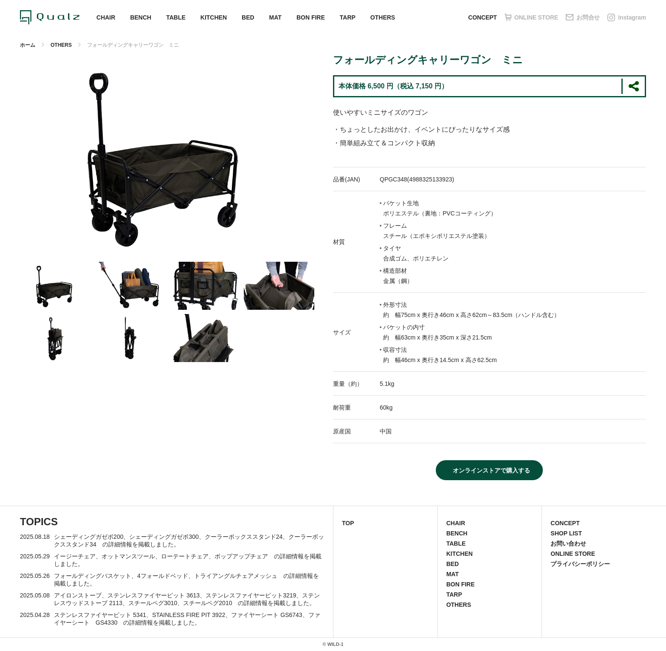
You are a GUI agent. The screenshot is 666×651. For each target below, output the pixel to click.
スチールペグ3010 (152, 603)
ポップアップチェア (241, 556)
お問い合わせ (568, 543)
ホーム (27, 45)
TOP (348, 523)
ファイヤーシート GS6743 (266, 614)
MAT (275, 17)
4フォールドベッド (162, 575)
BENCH (140, 17)
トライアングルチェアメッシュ (235, 575)
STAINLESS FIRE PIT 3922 (188, 614)
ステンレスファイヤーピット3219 (251, 595)
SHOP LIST (566, 533)
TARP (348, 17)
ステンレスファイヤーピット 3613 (153, 595)
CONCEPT (482, 17)
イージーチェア (75, 556)
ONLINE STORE (572, 553)
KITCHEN (213, 17)
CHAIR (105, 17)
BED (248, 17)
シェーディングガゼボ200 (88, 536)
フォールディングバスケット (92, 575)
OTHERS (382, 17)
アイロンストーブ (78, 595)
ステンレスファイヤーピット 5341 (100, 614)
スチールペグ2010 (207, 603)
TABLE (176, 17)
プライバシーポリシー (580, 563)
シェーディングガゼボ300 (163, 536)
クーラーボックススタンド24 (244, 536)
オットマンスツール (128, 556)
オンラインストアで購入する (491, 470)
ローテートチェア (185, 556)
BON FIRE (310, 17)
